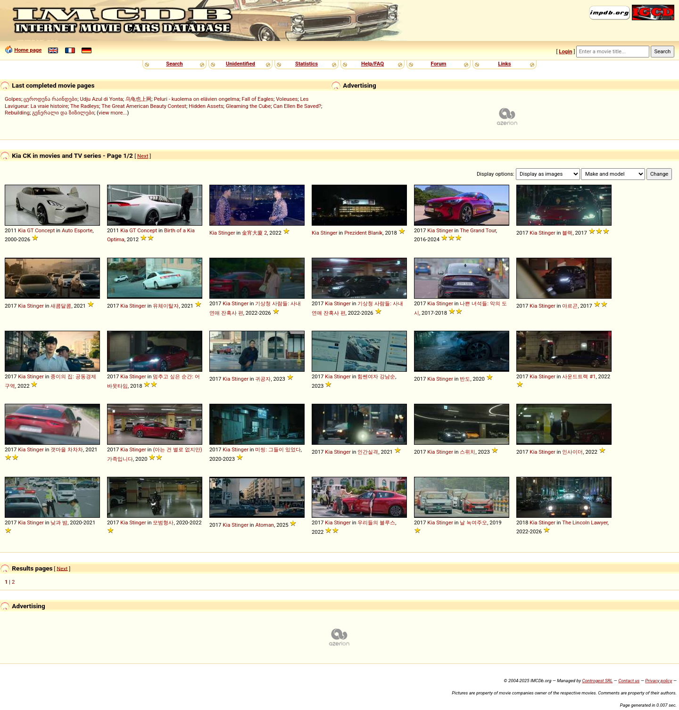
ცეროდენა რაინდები (50, 99)
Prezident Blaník (363, 232)
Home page (27, 50)
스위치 (467, 452)
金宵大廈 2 (254, 232)
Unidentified (240, 63)
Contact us (628, 680)
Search (174, 63)
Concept (45, 230)
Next (142, 156)
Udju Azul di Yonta (101, 99)
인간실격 (367, 452)
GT (30, 230)
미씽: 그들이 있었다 (277, 449)
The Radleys (84, 106)
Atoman (264, 525)
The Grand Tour (478, 230)
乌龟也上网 (138, 99)
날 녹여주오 (473, 522)
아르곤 (570, 305)
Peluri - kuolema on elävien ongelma (196, 99)
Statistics (306, 63)
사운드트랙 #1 (579, 376)
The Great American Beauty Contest (143, 106)
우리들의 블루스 (376, 522)
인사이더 (572, 452)
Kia (21, 230)
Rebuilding (17, 112)
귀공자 (263, 378)
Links (504, 63)
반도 (465, 378)
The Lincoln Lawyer (584, 522)
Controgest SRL (597, 680)
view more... (113, 112)
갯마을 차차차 (66, 449)
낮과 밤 (58, 522)
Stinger (226, 232)
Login (565, 51)
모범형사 (163, 522)
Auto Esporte (77, 230)
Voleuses (287, 99)
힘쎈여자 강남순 (376, 376)
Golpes (13, 99)
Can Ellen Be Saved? (297, 106)
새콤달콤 (60, 305)
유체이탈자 (166, 305)
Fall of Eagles (257, 99)
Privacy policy (658, 680)
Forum (439, 63)
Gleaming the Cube (248, 106)
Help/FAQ (372, 63)
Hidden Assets (206, 106)
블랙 (567, 232)
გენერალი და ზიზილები (63, 112)
